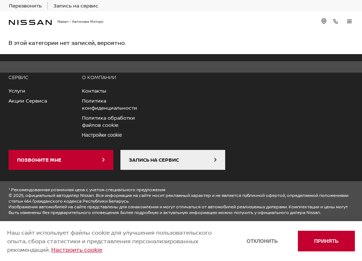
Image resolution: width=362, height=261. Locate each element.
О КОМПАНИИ (99, 77)
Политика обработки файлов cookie (108, 121)
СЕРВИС (19, 77)
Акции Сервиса (28, 100)
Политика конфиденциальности (109, 104)
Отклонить (262, 241)
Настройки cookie (102, 135)
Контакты (94, 90)
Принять (326, 241)
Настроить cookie (76, 250)
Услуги (17, 90)
